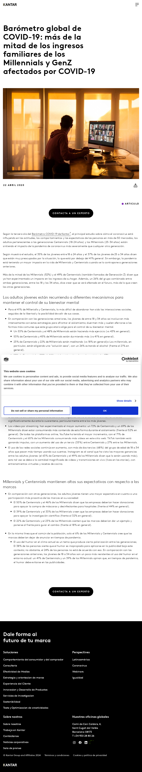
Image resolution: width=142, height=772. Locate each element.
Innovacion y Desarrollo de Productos (25, 690)
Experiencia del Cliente (17, 684)
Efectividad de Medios (16, 672)
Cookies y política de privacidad (90, 755)
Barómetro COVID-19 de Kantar (51, 240)
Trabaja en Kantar (14, 730)
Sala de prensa (12, 748)
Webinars (78, 672)
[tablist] (71, 696)
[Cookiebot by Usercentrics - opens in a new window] (124, 359)
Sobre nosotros (12, 724)
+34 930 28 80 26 (84, 736)
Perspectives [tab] (81, 652)
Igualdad (77, 678)
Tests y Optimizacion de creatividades (25, 708)
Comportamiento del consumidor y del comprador (33, 659)
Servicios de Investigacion (18, 696)
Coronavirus (79, 666)
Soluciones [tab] (10, 652)
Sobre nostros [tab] (12, 717)
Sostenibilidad (11, 702)
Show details (124, 400)
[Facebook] (80, 743)
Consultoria (10, 666)
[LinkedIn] (86, 743)
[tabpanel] (36, 684)
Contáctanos (11, 736)
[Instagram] (74, 743)
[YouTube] (92, 743)
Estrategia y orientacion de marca (23, 678)
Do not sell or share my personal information (37, 410)
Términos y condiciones (57, 755)
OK (105, 410)
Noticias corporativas (15, 742)
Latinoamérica (81, 659)
